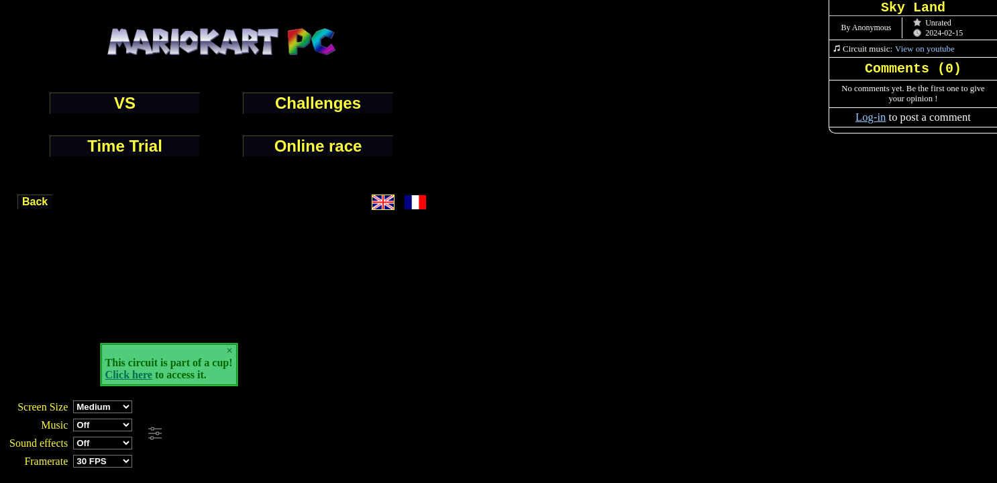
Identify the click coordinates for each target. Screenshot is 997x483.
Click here (128, 374)
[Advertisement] (365, 434)
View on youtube (925, 49)
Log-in (870, 117)
